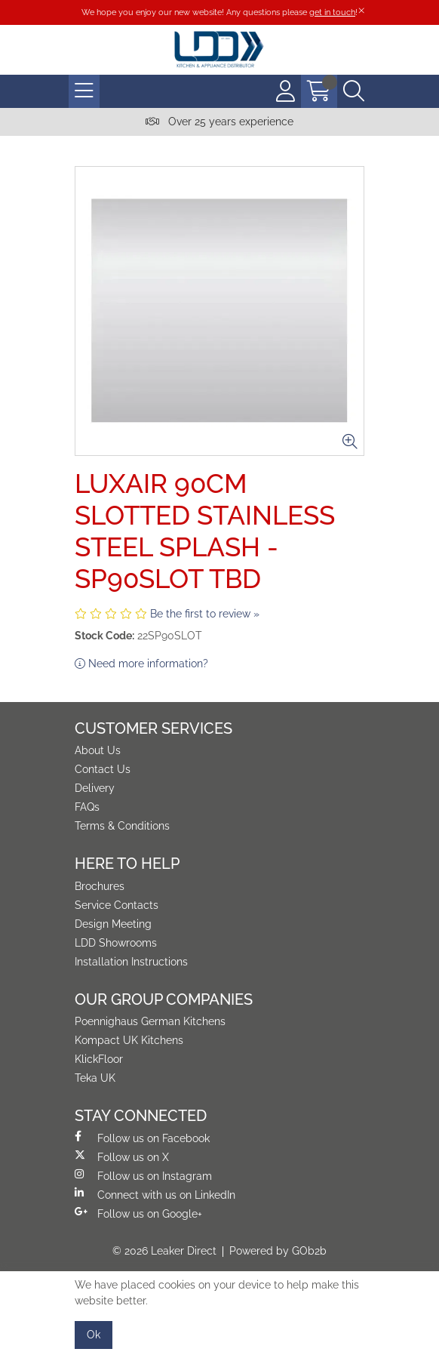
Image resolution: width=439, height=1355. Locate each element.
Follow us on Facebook (142, 1137)
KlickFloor (99, 1059)
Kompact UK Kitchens (129, 1040)
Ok (93, 1335)
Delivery (95, 788)
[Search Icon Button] (353, 91)
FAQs (87, 807)
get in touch (332, 12)
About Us (98, 750)
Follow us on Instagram (143, 1175)
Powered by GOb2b (278, 1251)
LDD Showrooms (116, 943)
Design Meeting (113, 924)
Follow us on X (122, 1156)
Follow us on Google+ (138, 1213)
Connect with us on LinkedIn (155, 1194)
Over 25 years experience (219, 121)
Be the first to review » (204, 614)
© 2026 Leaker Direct (164, 1251)
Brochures (99, 886)
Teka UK (95, 1078)
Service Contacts (116, 905)
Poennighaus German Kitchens (150, 1021)
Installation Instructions (131, 962)
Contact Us (102, 769)
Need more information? (141, 663)
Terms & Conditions (122, 826)
